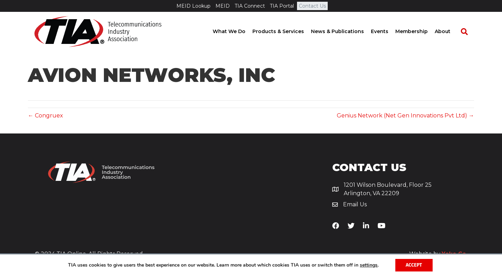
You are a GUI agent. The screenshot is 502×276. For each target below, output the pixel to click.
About (449, 31)
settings (369, 265)
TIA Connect (250, 6)
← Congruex (45, 115)
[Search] (467, 32)
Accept (414, 265)
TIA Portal (282, 6)
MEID (222, 6)
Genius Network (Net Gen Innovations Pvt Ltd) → (405, 115)
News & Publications (343, 31)
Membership (418, 31)
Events (386, 31)
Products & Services (284, 31)
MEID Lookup (193, 6)
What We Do (235, 31)
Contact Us (312, 6)
